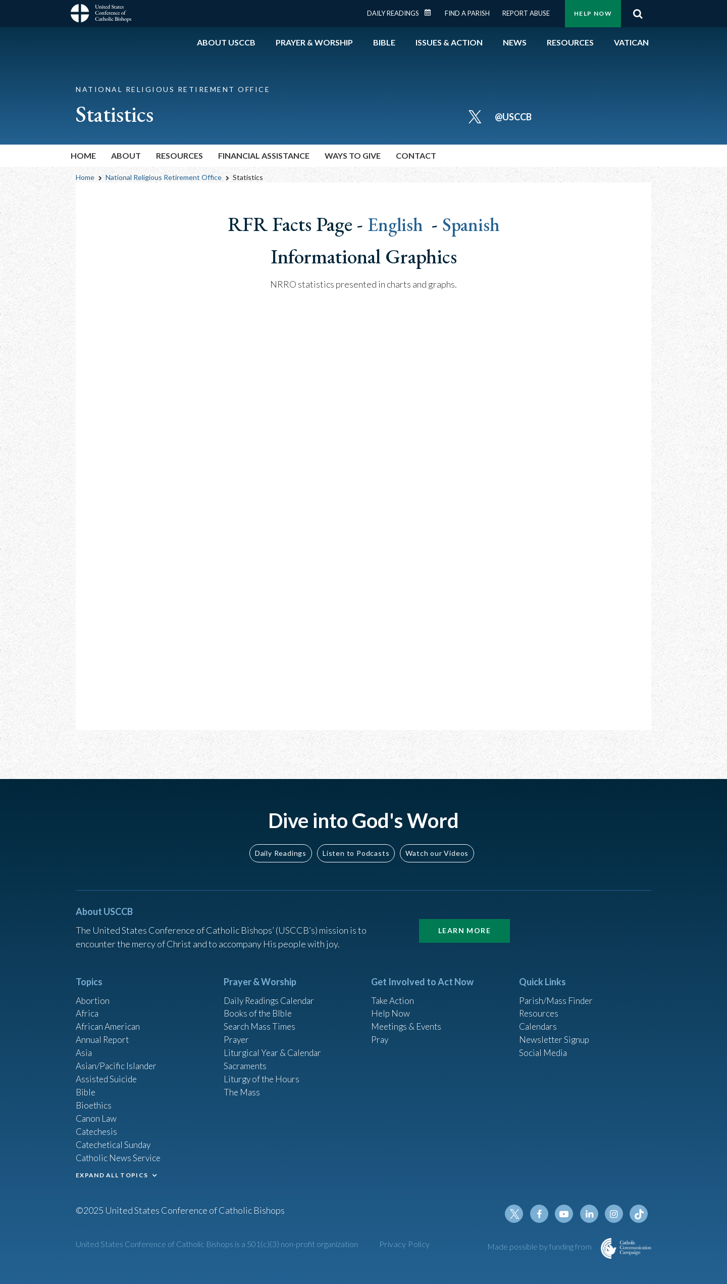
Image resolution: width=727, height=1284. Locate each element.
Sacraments (246, 1060)
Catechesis (98, 1128)
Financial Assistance (263, 155)
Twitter (518, 1214)
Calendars (539, 1019)
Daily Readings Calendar (431, 13)
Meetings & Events (408, 1019)
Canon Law (97, 1115)
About (126, 155)
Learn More (464, 922)
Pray (380, 1033)
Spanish (472, 224)
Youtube (566, 1214)
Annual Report (104, 1033)
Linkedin (591, 1214)
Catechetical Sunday (115, 1142)
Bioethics (94, 1101)
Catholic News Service (120, 1156)
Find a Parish (467, 13)
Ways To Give (353, 155)
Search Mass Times (261, 1019)
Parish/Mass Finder (557, 992)
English (395, 224)
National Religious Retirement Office (164, 177)
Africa (87, 1006)
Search (637, 13)
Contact (416, 155)
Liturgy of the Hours (263, 1074)
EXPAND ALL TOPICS (112, 1173)
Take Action (393, 992)
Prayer (237, 1033)
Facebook (542, 1214)
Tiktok (639, 1214)
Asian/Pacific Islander (118, 1060)
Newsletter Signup (556, 1033)
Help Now (593, 13)
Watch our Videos (437, 844)
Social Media (544, 1046)
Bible (86, 1087)
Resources (179, 155)
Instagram (615, 1214)
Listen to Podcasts (356, 844)
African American (109, 1019)
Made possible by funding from (540, 1246)
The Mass (243, 1087)
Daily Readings (393, 13)
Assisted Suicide (108, 1074)
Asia (84, 1046)
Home (83, 155)
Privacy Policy (404, 1244)
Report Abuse (526, 13)
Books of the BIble (259, 1006)
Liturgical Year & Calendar (275, 1046)
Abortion (93, 992)
